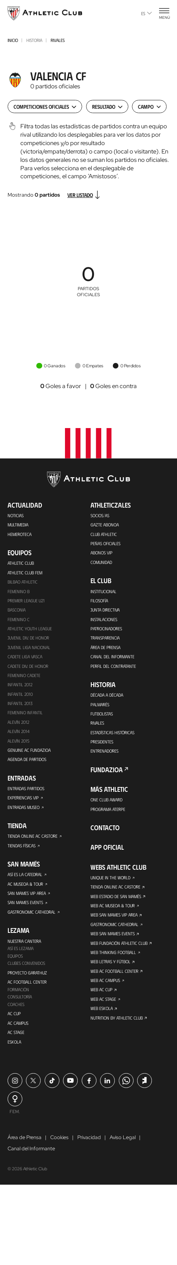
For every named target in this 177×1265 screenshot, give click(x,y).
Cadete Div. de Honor (28, 668)
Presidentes (102, 744)
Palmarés (100, 706)
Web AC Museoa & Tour (112, 909)
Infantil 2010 (21, 696)
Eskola (14, 1047)
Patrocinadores (106, 630)
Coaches (16, 1010)
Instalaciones (103, 620)
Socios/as (99, 515)
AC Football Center (27, 987)
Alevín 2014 (19, 734)
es (146, 13)
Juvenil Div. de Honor (29, 639)
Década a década (107, 697)
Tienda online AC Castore (33, 840)
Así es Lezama (21, 953)
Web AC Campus (105, 985)
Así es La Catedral (25, 878)
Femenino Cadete (24, 677)
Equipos (15, 960)
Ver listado (84, 194)
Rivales (58, 40)
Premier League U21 (26, 601)
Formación (19, 995)
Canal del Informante (112, 658)
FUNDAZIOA (106, 772)
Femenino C (19, 620)
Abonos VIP (101, 553)
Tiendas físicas (22, 849)
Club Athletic (103, 534)
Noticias (16, 515)
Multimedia (19, 525)
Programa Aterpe (108, 812)
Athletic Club (21, 563)
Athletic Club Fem (25, 573)
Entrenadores (104, 754)
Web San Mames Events (113, 937)
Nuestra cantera (24, 945)
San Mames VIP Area (27, 897)
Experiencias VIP (23, 801)
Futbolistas (101, 716)
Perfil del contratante (113, 668)
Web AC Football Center (114, 975)
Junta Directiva (105, 611)
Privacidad (89, 1143)
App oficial (107, 850)
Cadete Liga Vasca (25, 658)
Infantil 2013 (20, 706)
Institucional (103, 592)
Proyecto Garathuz (27, 977)
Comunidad (101, 563)
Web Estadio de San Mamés (116, 899)
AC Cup (14, 1019)
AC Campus (18, 1029)
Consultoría (20, 1002)
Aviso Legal (123, 1143)
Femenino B (19, 592)
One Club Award (106, 802)
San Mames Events (26, 907)
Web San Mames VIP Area (114, 918)
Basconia (17, 611)
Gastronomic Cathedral (32, 916)
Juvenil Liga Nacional (29, 649)
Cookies (59, 1143)
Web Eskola (101, 1013)
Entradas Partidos (26, 792)
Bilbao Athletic (22, 583)
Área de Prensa (105, 649)
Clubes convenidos (26, 968)
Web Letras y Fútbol (110, 966)
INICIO (13, 40)
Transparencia (105, 639)
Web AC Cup (101, 994)
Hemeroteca (20, 534)
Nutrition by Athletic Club (116, 1023)
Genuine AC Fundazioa (29, 753)
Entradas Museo (24, 810)
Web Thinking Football (113, 956)
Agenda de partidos (27, 762)
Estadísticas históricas (112, 735)
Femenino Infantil (25, 715)
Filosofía (99, 601)
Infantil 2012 (20, 686)
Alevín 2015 (19, 743)
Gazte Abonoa (104, 525)
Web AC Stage (103, 1003)
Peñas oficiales (105, 544)
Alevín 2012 (19, 724)
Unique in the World (110, 880)
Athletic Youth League (30, 630)
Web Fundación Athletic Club (119, 947)
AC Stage (16, 1038)
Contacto (105, 831)
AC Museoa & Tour (25, 887)
